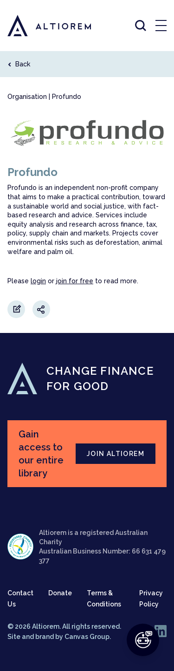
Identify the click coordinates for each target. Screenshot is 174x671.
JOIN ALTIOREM (115, 453)
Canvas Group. (87, 636)
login (38, 281)
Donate (60, 593)
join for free (74, 281)
